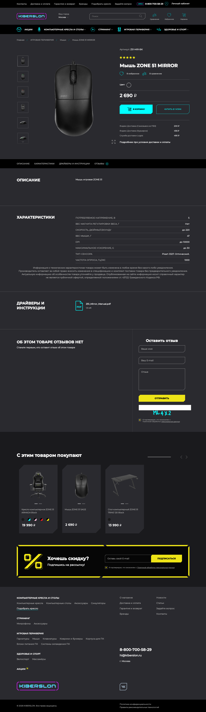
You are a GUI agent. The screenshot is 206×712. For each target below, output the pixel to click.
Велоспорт (23, 659)
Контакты (22, 4)
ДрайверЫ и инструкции (74, 163)
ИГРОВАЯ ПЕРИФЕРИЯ (42, 40)
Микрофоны (24, 623)
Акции (25, 29)
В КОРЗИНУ (136, 109)
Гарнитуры (23, 638)
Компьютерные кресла (30, 603)
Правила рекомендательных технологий (139, 707)
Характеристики (44, 163)
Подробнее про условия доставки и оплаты (145, 142)
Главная (20, 40)
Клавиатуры (50, 638)
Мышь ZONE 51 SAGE (77, 509)
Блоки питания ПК (27, 644)
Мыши (63, 40)
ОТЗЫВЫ (101, 163)
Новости (161, 597)
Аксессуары (81, 603)
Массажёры (39, 659)
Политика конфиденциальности (135, 704)
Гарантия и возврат (64, 4)
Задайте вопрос (123, 4)
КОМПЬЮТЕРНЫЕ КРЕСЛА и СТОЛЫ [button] (61, 29)
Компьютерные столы (58, 603)
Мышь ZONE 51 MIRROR (83, 40)
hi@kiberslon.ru (131, 655)
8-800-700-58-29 (154, 3)
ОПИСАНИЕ (23, 163)
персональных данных (170, 422)
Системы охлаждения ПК (55, 644)
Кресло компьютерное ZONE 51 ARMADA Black (35, 511)
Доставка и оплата (40, 4)
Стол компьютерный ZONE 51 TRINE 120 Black (123, 511)
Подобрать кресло (101, 4)
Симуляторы (98, 603)
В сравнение (153, 74)
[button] (36, 503)
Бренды (83, 4)
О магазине (126, 597)
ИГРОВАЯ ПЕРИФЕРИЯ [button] (134, 29)
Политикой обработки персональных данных (156, 568)
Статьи (160, 603)
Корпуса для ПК (95, 638)
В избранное (129, 74)
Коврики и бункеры (71, 638)
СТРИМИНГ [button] (101, 29)
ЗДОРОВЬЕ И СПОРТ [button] (171, 29)
